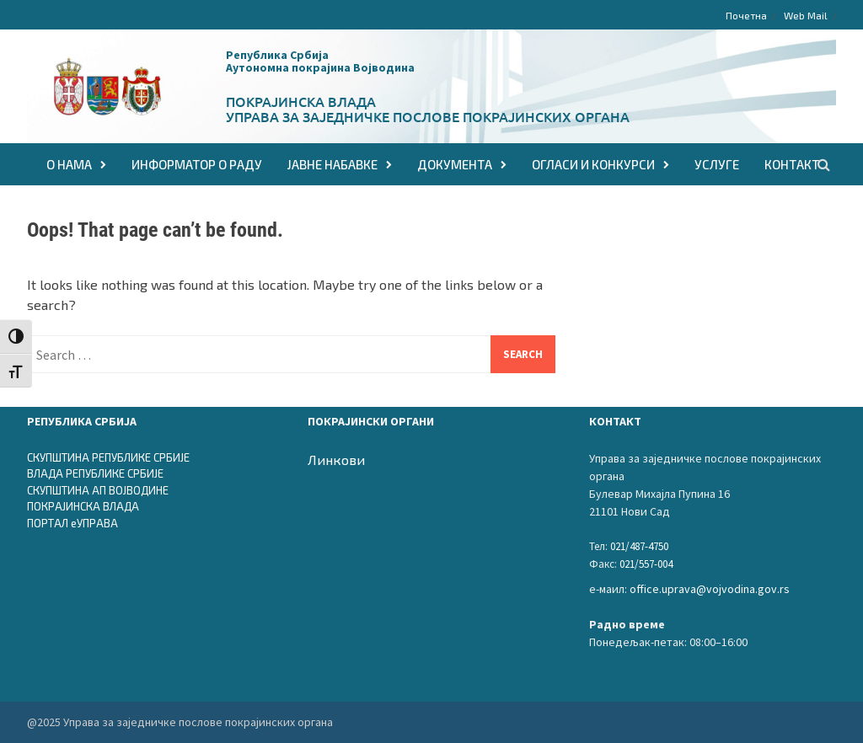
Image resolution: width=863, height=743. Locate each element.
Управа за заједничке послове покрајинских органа (428, 116)
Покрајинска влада (301, 101)
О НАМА (69, 164)
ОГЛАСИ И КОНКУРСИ (593, 164)
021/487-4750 (639, 546)
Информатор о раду (196, 164)
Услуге (716, 164)
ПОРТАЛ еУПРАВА (72, 523)
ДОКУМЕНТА (454, 164)
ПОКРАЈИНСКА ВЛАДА (83, 506)
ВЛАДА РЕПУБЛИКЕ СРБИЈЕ (95, 473)
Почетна (746, 15)
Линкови (336, 460)
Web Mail (806, 15)
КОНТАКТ (791, 164)
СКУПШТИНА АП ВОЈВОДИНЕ (98, 490)
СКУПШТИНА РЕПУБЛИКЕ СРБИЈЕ (108, 457)
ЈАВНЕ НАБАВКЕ (332, 164)
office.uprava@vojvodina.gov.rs (710, 588)
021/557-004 (646, 564)
